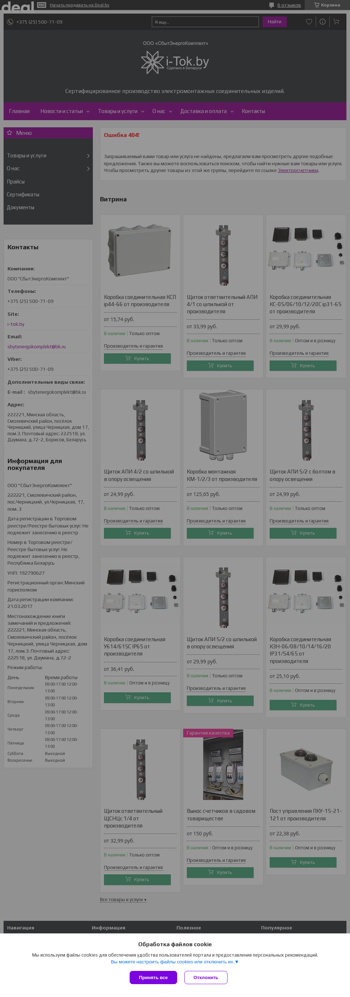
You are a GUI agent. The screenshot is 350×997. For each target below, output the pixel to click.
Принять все (153, 977)
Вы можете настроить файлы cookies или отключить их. (172, 961)
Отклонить (206, 977)
